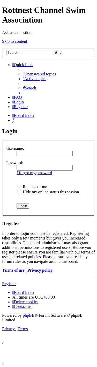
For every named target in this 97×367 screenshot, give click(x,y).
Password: (14, 162)
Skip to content (14, 41)
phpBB (28, 315)
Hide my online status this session (48, 192)
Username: (15, 148)
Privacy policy (40, 270)
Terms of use (13, 270)
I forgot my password (34, 173)
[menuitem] (39, 74)
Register (9, 283)
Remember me (32, 187)
